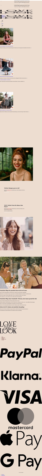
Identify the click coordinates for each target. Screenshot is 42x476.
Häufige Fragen (4, 16)
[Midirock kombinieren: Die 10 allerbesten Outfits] (6, 108)
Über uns (3, 338)
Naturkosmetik (4, 15)
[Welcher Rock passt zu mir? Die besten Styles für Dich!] (6, 74)
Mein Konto (3, 337)
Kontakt (3, 17)
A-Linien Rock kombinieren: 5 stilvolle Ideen (5, 79)
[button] (2, 23)
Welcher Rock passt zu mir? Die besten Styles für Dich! (6, 76)
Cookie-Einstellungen (21, 472)
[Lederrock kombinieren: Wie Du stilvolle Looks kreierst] (6, 44)
